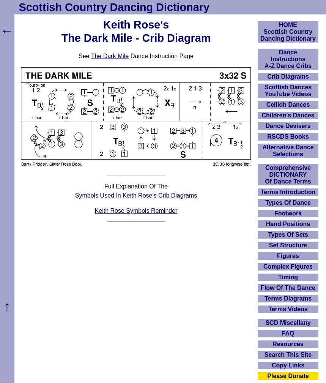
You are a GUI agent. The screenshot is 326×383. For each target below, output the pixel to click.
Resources (288, 344)
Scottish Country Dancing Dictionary (114, 7)
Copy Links (288, 365)
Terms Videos (287, 309)
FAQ (288, 333)
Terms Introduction (288, 192)
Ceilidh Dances (288, 104)
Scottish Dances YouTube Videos (288, 90)
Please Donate (288, 376)
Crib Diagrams (288, 76)
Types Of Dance (288, 202)
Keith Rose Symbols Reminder (136, 210)
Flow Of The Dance (288, 288)
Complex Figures (288, 266)
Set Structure (288, 245)
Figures (288, 256)
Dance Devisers (287, 126)
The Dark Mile (110, 56)
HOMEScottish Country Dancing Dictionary (288, 32)
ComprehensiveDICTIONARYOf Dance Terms (288, 175)
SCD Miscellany (287, 323)
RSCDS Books (288, 136)
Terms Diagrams (288, 298)
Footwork (288, 213)
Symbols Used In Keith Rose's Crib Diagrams (136, 195)
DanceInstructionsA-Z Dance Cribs (288, 59)
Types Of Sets (288, 234)
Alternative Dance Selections (287, 150)
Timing (288, 277)
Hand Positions (288, 224)
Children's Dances (288, 115)
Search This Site (288, 354)
